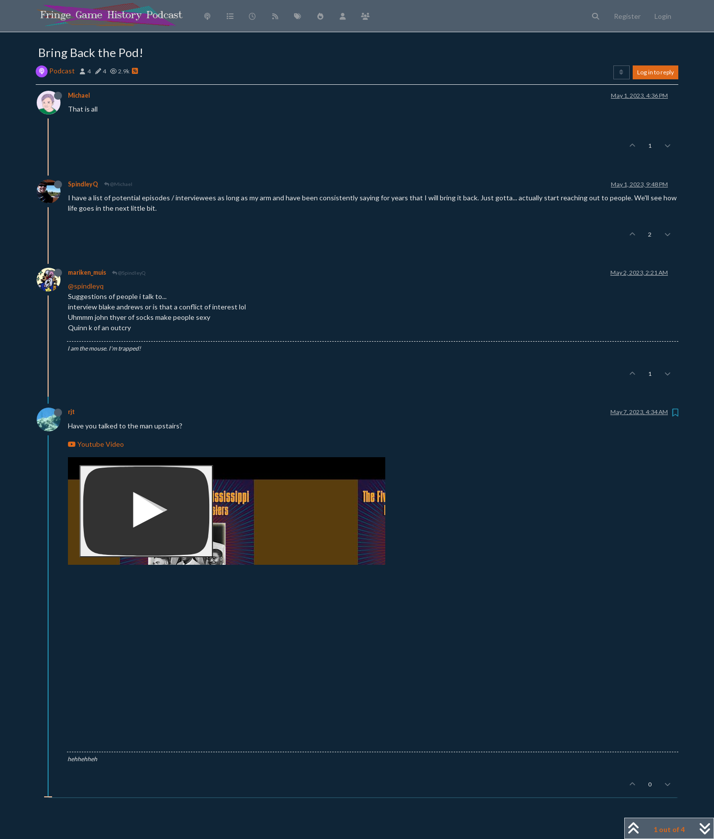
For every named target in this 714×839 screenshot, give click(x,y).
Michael (79, 95)
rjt (71, 412)
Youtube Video (96, 444)
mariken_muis (87, 272)
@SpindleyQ (128, 273)
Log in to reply (655, 72)
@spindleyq (86, 286)
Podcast (62, 70)
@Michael (118, 184)
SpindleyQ (83, 184)
